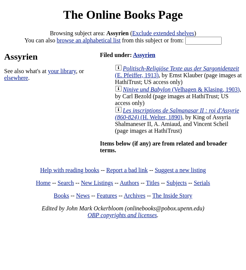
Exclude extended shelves (163, 33)
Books (61, 195)
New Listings (97, 183)
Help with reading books (69, 170)
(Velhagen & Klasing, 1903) (181, 89)
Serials (202, 183)
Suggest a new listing (180, 170)
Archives (135, 195)
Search (66, 183)
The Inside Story (172, 195)
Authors (129, 183)
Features (107, 195)
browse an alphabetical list (88, 40)
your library (62, 71)
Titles (152, 183)
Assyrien (144, 55)
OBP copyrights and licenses (122, 215)
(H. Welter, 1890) (177, 113)
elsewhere (16, 78)
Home (43, 183)
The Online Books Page (123, 14)
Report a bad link (127, 170)
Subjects (176, 183)
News (83, 195)
